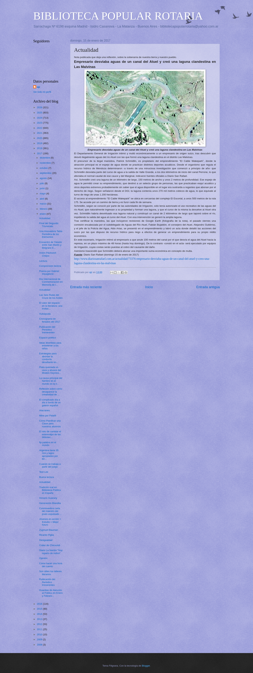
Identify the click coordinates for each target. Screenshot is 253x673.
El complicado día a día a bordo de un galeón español (50, 402)
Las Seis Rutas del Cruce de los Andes (51, 296)
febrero (44, 208)
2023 (40, 122)
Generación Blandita (50, 503)
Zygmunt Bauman (48, 530)
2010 (40, 634)
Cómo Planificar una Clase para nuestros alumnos (50, 423)
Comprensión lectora (50, 266)
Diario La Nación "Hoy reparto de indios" (50, 551)
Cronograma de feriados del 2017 (49, 320)
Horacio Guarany (48, 498)
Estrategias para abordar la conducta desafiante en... (48, 357)
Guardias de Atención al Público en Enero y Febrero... (51, 593)
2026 (40, 107)
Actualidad (44, 218)
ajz (38, 87)
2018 (40, 148)
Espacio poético (47, 337)
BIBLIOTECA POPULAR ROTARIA (118, 16)
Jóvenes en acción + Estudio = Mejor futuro (50, 522)
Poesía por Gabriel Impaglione (49, 272)
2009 (40, 639)
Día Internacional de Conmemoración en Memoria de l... (51, 282)
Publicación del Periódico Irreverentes (47, 330)
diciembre (45, 157)
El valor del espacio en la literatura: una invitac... (50, 305)
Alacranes (44, 410)
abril (42, 198)
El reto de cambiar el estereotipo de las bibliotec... (50, 434)
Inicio (149, 287)
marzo (43, 203)
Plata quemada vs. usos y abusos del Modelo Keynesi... (50, 370)
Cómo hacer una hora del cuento (50, 565)
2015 (40, 608)
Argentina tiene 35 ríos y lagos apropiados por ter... (49, 454)
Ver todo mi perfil (42, 92)
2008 (40, 644)
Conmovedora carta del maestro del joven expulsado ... (50, 511)
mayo (43, 193)
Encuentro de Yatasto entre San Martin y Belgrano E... (50, 245)
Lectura (43, 261)
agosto (43, 178)
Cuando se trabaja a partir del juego (50, 465)
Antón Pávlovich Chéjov (47, 254)
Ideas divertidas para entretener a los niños (50, 345)
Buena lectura (46, 477)
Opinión (43, 558)
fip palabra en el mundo (47, 444)
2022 (40, 128)
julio (42, 183)
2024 (40, 117)
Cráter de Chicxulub (49, 545)
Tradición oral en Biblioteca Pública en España (50, 490)
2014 (40, 614)
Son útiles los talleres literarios (50, 572)
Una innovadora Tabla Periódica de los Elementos (50, 234)
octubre (44, 168)
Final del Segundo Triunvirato (48, 224)
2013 (40, 619)
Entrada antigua (208, 287)
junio (42, 188)
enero (43, 213)
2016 (40, 603)
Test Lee (43, 472)
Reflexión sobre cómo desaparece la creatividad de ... (50, 391)
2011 (40, 629)
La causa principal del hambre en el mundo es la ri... (50, 381)
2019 (40, 143)
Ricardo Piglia (46, 535)
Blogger (146, 665)
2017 (40, 153)
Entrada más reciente (86, 287)
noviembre (46, 162)
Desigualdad (45, 540)
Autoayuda (45, 313)
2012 (40, 624)
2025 (40, 112)
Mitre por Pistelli (47, 415)
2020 (40, 138)
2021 (40, 133)
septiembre (46, 173)
